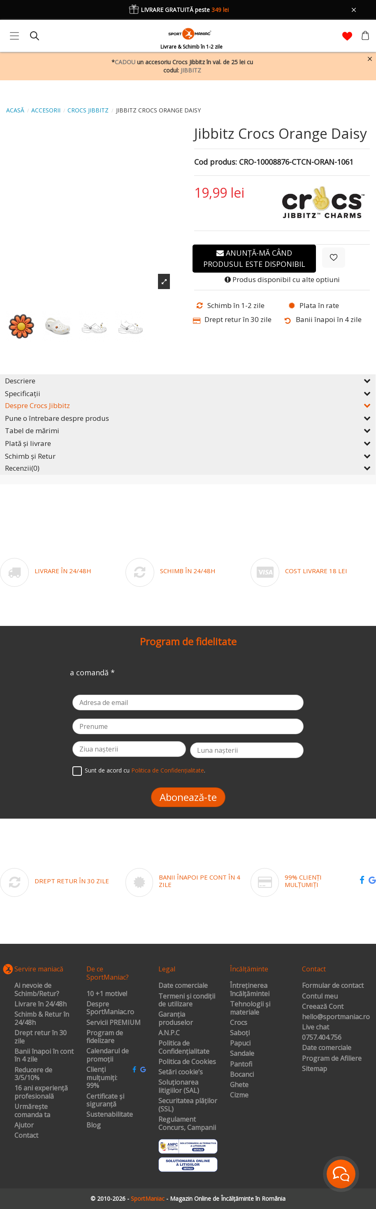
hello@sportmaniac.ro (336, 1017)
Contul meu (320, 996)
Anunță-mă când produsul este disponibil (254, 258)
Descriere (188, 380)
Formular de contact (333, 986)
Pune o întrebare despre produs (188, 418)
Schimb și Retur (188, 456)
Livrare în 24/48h (40, 1004)
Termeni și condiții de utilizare (186, 1000)
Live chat (315, 1027)
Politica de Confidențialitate (167, 770)
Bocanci (242, 1075)
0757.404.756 (321, 1038)
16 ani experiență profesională (41, 1092)
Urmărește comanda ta (32, 1111)
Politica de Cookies (187, 1062)
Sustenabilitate (109, 1115)
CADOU (125, 62)
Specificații (188, 393)
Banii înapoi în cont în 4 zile (44, 1056)
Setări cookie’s (180, 1072)
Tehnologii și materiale (250, 1008)
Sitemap (314, 1069)
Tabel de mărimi (188, 430)
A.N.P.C (169, 1033)
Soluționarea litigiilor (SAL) (178, 1086)
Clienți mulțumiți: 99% (101, 1078)
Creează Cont (323, 1007)
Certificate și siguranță (105, 1100)
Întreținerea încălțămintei (249, 990)
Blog (93, 1125)
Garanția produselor (175, 1019)
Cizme (239, 1095)
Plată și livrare (188, 443)
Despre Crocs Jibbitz (188, 405)
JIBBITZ (191, 70)
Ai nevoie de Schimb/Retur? (36, 990)
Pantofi (241, 1064)
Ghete (239, 1085)
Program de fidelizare (104, 1037)
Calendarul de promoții (107, 1055)
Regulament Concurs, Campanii (187, 1124)
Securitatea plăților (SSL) (187, 1105)
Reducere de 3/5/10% (33, 1074)
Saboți (240, 1033)
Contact (26, 1136)
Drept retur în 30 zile (40, 1037)
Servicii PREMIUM (113, 1023)
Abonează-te (188, 797)
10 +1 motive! (106, 994)
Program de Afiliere (332, 1059)
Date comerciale (183, 986)
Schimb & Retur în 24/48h (41, 1019)
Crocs (238, 1023)
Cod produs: (215, 162)
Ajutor (24, 1125)
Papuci (240, 1043)
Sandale (242, 1054)
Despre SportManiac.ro (110, 1008)
